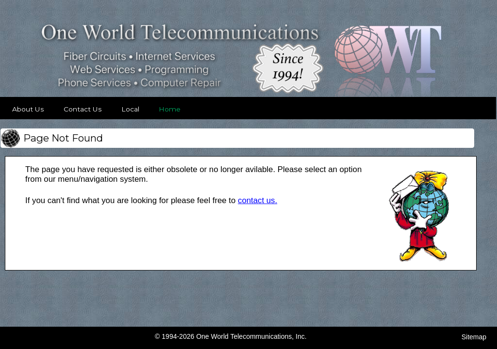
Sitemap (474, 337)
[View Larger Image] (419, 261)
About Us (28, 109)
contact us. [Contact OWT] (257, 200)
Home (170, 109)
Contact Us (83, 109)
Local (130, 109)
